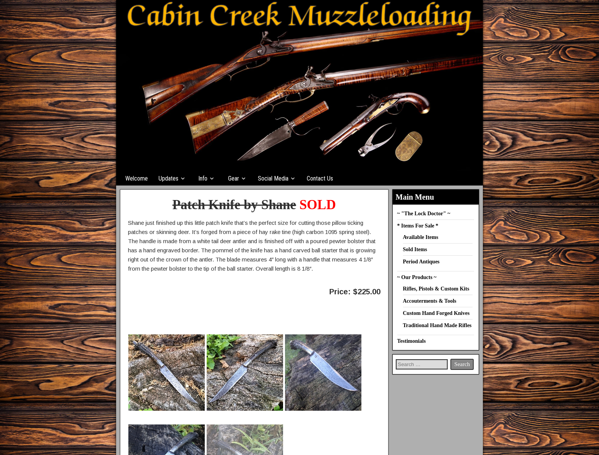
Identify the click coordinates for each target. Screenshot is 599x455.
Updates (168, 178)
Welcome (136, 178)
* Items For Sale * (418, 226)
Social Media (273, 178)
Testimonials (411, 341)
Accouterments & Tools (430, 301)
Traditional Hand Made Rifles (437, 325)
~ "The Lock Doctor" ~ (423, 213)
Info (202, 178)
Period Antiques (421, 262)
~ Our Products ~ (417, 277)
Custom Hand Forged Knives (436, 313)
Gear (233, 178)
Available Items (421, 237)
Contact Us (320, 178)
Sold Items (415, 249)
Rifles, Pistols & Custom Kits (436, 289)
